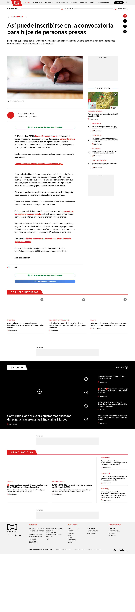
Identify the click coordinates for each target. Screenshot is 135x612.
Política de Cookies (80, 549)
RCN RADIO (71, 533)
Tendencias (83, 2)
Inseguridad (11, 320)
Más (122, 367)
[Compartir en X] (125, 26)
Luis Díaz (10, 482)
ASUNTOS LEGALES (92, 531)
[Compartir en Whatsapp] (125, 31)
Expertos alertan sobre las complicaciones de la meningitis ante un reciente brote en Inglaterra (114, 462)
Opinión (92, 2)
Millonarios (96, 148)
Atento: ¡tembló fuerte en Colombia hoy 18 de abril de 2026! (103, 115)
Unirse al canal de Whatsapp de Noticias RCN (45, 127)
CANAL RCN (119, 2)
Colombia (27, 2)
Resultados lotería (58, 482)
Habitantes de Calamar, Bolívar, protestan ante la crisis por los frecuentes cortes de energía (108, 324)
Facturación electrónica (54, 528)
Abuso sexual (96, 123)
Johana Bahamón (67, 139)
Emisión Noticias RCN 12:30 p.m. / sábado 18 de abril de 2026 (112, 377)
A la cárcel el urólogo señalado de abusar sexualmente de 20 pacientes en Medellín (104, 127)
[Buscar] (127, 3)
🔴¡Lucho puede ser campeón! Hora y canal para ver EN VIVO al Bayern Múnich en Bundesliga (27, 486)
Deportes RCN (49, 2)
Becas (15, 267)
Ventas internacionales (54, 534)
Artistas (104, 488)
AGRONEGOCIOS (91, 533)
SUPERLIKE (112, 533)
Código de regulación (35, 534)
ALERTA (70, 537)
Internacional (37, 2)
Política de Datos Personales (63, 549)
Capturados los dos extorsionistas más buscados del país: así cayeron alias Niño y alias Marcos (25, 325)
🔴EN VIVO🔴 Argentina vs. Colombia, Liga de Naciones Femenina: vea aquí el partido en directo (113, 390)
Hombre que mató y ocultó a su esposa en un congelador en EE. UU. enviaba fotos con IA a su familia (105, 139)
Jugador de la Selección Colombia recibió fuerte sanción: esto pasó (104, 163)
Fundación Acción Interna (46, 136)
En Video (17, 367)
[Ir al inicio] (16, 3)
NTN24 (69, 528)
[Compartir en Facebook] (125, 21)
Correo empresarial (35, 536)
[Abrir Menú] (8, 2)
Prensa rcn (32, 539)
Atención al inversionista (33, 542)
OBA (47, 539)
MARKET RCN (112, 535)
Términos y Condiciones (94, 549)
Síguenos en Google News (45, 281)
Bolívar (93, 320)
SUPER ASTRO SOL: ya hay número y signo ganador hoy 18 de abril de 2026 (72, 486)
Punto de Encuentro (103, 2)
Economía (74, 2)
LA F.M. (69, 535)
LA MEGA (70, 542)
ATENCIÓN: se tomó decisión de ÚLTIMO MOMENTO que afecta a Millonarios (104, 152)
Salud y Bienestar (62, 2)
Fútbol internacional (99, 160)
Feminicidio (95, 135)
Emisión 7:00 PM (120, 9)
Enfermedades (105, 458)
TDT (78, 528)
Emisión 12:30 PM (67, 9)
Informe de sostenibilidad (51, 531)
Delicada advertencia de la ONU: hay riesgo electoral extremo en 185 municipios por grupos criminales (67, 325)
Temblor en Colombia (95, 111)
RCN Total (71, 531)
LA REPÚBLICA (91, 528)
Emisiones (13, 8)
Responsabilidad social (36, 528)
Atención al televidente (36, 531)
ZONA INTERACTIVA (114, 531)
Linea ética (49, 536)
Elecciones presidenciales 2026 (59, 320)
